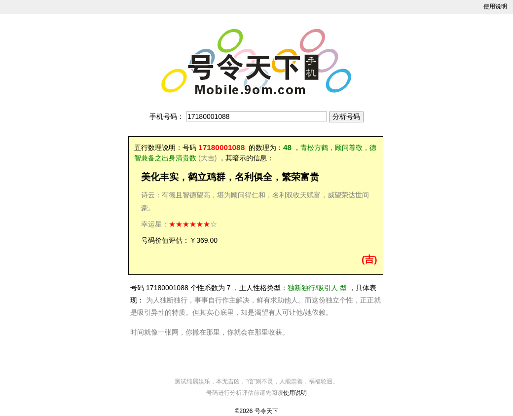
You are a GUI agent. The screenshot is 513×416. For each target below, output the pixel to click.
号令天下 (266, 411)
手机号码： (166, 116)
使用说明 (495, 6)
